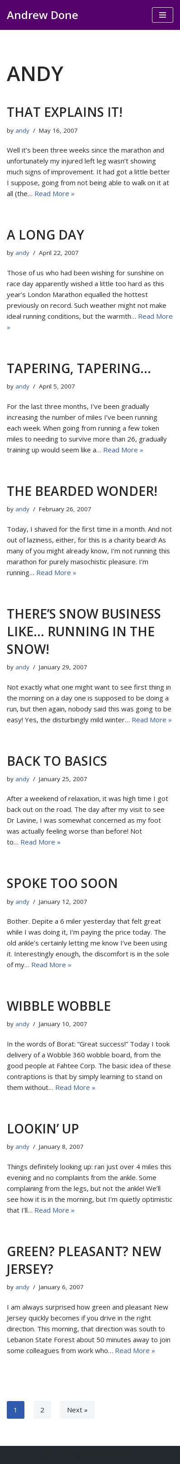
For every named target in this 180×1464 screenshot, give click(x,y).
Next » (77, 1409)
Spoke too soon (62, 883)
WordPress (122, 1454)
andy (22, 130)
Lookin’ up (43, 1128)
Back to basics (57, 760)
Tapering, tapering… (79, 368)
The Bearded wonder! (82, 490)
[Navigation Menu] (162, 15)
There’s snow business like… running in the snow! (84, 631)
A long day (45, 234)
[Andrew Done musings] (42, 15)
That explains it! (65, 111)
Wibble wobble (59, 1005)
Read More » (54, 193)
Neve (48, 1454)
